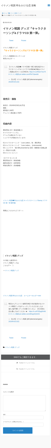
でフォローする (27, 363)
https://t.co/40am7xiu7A (37, 72)
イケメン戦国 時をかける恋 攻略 (18, 5)
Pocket (23, 40)
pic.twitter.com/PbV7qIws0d (28, 74)
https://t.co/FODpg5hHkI (37, 311)
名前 (4, 417)
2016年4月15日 (14, 321)
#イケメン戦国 (14, 74)
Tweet (11, 40)
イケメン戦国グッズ (12, 270)
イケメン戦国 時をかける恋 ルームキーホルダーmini (22, 295)
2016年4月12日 (14, 82)
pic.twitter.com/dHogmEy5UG (29, 314)
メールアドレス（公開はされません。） (13, 425)
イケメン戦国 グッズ (12, 347)
